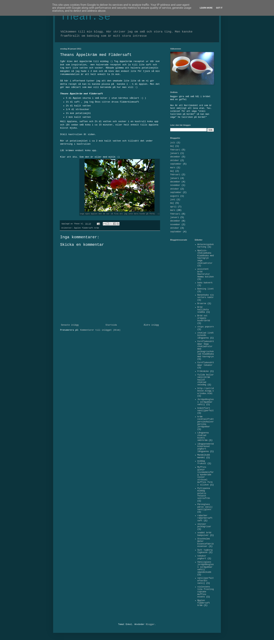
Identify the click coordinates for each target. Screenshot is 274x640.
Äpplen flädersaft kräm (86, 228)
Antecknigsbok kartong (205, 245)
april (173, 207)
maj (172, 146)
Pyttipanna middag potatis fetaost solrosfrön (203, 493)
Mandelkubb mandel (203, 456)
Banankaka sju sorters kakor (205, 296)
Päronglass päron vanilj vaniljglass (204, 507)
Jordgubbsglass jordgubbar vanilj (205, 402)
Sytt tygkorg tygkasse (204, 551)
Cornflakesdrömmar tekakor (205, 363)
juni (172, 199)
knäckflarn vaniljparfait (205, 409)
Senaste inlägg (70, 325)
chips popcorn (205, 327)
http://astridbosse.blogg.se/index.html (205, 391)
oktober (174, 160)
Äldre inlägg (151, 325)
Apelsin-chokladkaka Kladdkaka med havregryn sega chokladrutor (205, 256)
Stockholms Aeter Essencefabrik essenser (205, 543)
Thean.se (85, 17)
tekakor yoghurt (201, 557)
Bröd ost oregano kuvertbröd (203, 318)
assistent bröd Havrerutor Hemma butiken (205, 273)
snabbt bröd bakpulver (204, 534)
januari (174, 153)
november (175, 185)
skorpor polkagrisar (204, 525)
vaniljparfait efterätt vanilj (205, 580)
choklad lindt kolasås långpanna (205, 335)
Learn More (206, 8)
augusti (174, 196)
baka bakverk (204, 283)
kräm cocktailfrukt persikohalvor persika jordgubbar (205, 422)
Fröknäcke (203, 371)
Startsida (111, 325)
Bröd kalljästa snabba (203, 310)
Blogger (150, 624)
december (175, 157)
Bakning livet (205, 289)
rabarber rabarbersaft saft (204, 518)
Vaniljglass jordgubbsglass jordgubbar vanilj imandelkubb (205, 567)
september (176, 164)
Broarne (201, 303)
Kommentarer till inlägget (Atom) (100, 330)
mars (172, 167)
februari (175, 150)
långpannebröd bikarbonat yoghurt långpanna (205, 448)
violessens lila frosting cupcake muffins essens (205, 592)
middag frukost (201, 462)
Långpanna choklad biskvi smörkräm (203, 437)
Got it (219, 8)
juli (172, 142)
